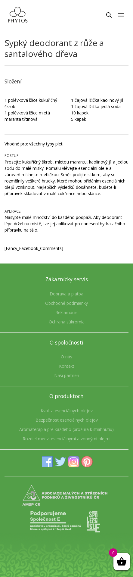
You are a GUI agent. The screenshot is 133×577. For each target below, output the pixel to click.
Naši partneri (66, 375)
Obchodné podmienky (66, 303)
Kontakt (66, 366)
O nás (66, 357)
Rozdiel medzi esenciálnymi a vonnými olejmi (66, 438)
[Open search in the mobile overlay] (109, 14)
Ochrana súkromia (67, 322)
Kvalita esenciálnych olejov (67, 410)
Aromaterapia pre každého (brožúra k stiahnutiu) (66, 429)
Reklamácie (66, 312)
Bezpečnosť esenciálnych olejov (67, 420)
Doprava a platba (66, 294)
